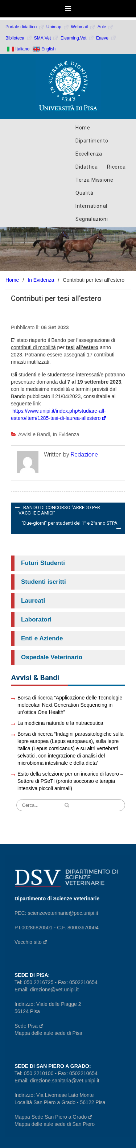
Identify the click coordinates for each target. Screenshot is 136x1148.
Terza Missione (94, 180)
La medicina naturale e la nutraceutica (60, 723)
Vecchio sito (31, 942)
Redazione (84, 454)
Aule (106, 26)
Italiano (23, 48)
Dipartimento (91, 141)
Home (82, 128)
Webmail (83, 26)
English (48, 48)
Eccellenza (88, 154)
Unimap (57, 26)
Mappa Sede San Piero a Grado (54, 1117)
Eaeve (106, 38)
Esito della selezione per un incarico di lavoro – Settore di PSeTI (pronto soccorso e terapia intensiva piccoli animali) (70, 781)
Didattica (86, 167)
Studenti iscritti (43, 581)
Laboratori (36, 619)
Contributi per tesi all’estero (56, 298)
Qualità (84, 193)
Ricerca (116, 167)
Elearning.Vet (77, 38)
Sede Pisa (29, 1026)
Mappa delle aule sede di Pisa (48, 1033)
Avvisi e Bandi (34, 434)
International (91, 206)
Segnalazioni (91, 219)
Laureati (33, 600)
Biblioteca (18, 38)
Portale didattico (25, 26)
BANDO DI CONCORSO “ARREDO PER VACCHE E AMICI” (59, 510)
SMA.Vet (46, 38)
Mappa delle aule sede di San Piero (55, 1124)
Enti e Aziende (42, 638)
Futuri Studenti (43, 562)
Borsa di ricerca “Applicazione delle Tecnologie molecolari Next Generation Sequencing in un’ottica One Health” (69, 705)
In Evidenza (66, 434)
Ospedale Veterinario (51, 657)
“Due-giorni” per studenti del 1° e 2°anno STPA (69, 523)
